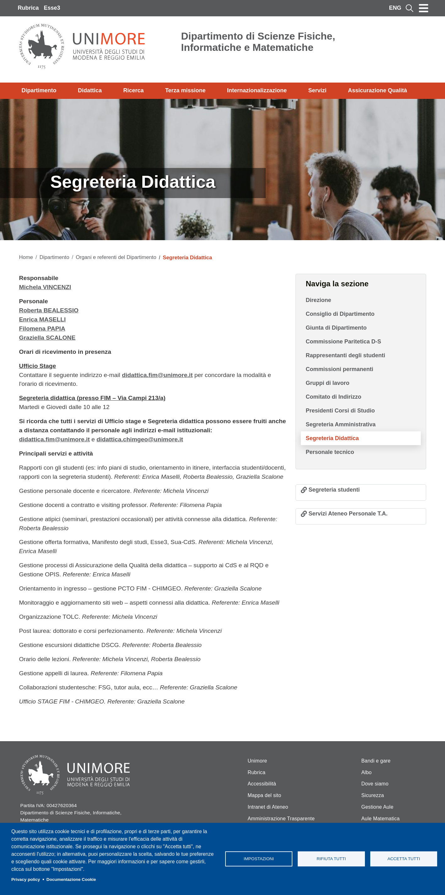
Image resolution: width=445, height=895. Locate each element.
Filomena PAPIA (42, 328)
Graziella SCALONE (47, 337)
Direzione (318, 300)
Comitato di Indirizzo (333, 397)
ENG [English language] (395, 8)
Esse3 (52, 8)
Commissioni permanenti (339, 369)
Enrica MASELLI (42, 319)
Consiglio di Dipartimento (340, 314)
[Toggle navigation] (424, 8)
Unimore (257, 760)
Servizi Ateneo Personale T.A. (348, 513)
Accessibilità (262, 783)
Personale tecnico (330, 452)
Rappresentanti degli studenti (345, 355)
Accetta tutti (404, 858)
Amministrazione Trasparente (281, 818)
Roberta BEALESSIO (49, 310)
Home (26, 257)
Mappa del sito (264, 795)
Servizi (317, 90)
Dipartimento (39, 90)
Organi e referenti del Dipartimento (116, 257)
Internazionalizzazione (257, 90)
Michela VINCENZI (45, 287)
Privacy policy (25, 879)
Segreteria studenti (334, 490)
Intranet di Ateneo (268, 807)
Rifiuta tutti (331, 858)
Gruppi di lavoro (328, 383)
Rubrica (28, 8)
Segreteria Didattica (332, 438)
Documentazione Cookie (71, 879)
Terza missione (185, 90)
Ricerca (133, 90)
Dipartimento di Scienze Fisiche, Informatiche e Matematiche (258, 41)
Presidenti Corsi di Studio (340, 410)
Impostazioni (259, 858)
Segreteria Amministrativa (341, 424)
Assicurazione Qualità (377, 90)
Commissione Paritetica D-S (343, 341)
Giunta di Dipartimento (336, 328)
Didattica (90, 90)
